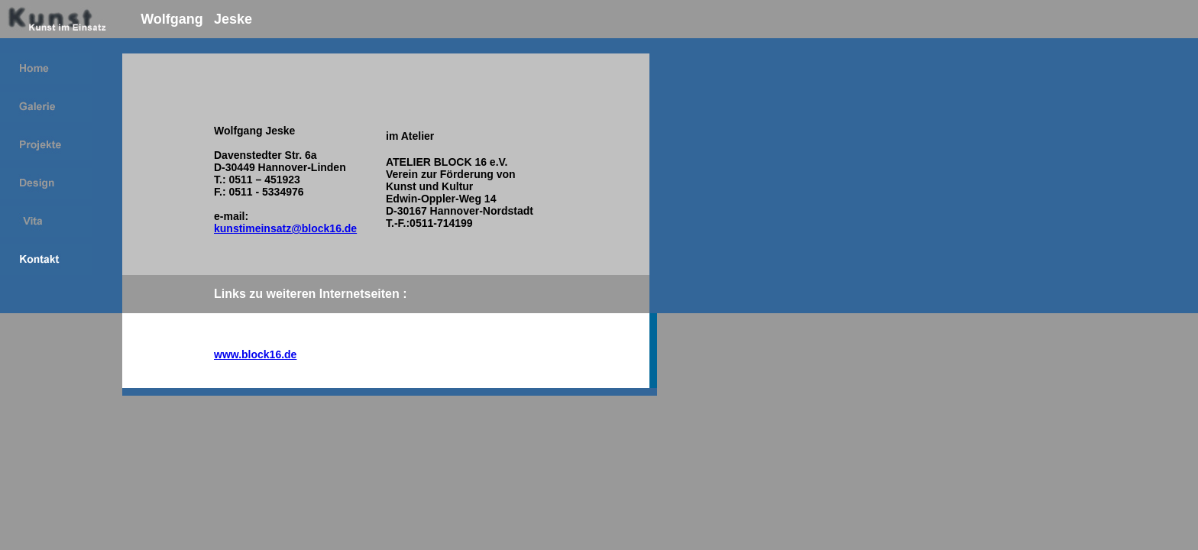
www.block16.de (255, 354)
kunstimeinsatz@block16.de (285, 228)
